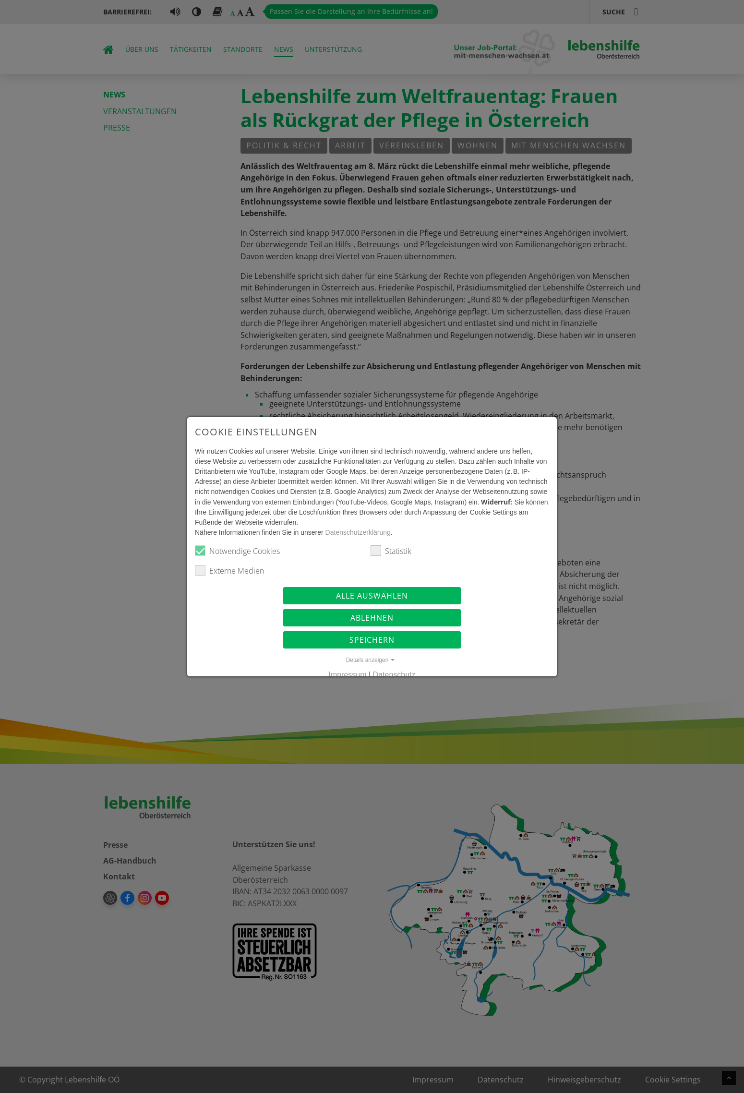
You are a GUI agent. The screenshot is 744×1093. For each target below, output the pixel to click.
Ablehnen (372, 618)
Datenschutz (394, 675)
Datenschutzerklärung (358, 532)
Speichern (372, 640)
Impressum (347, 675)
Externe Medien (229, 570)
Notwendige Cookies (237, 550)
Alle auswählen (372, 595)
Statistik (391, 550)
